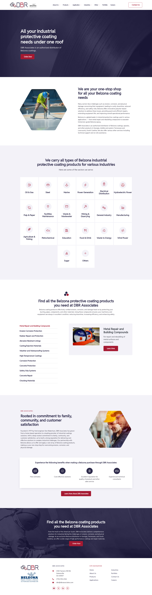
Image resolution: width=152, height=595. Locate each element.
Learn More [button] (111, 348)
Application (77, 5)
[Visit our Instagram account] (67, 588)
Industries (87, 5)
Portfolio (104, 5)
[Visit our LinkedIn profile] (63, 588)
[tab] (39, 325)
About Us (56, 5)
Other (96, 5)
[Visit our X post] (54, 588)
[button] (135, 5)
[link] (70, 582)
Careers (112, 5)
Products (66, 5)
